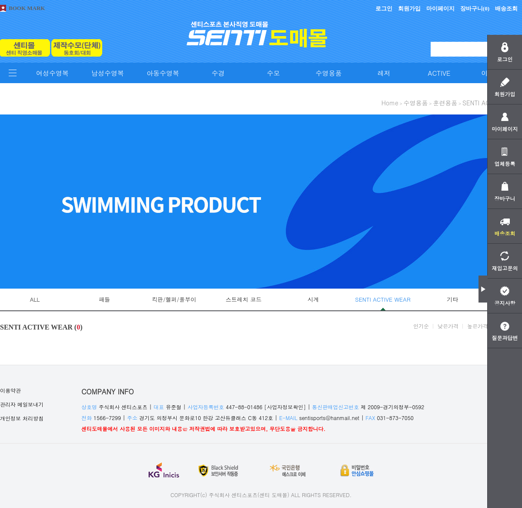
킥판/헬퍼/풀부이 (174, 299)
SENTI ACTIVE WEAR (382, 299)
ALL (35, 299)
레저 (384, 72)
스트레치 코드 (243, 299)
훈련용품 (445, 102)
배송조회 (506, 8)
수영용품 (329, 72)
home (389, 102)
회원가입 (409, 8)
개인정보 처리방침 (22, 418)
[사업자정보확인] (285, 406)
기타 (452, 299)
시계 (313, 299)
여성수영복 (52, 72)
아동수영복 (163, 72)
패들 (104, 299)
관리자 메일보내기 (22, 404)
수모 (273, 72)
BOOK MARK (27, 8)
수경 (218, 72)
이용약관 (10, 390)
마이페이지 (440, 8)
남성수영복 (107, 72)
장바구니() (474, 8)
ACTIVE (439, 72)
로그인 (383, 8)
